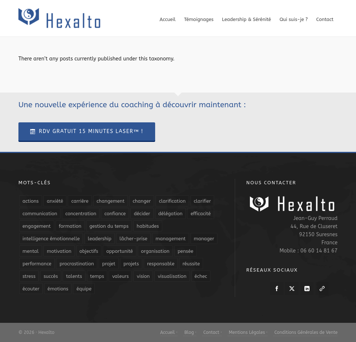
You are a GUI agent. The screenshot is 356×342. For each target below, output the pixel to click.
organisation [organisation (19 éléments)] (155, 251)
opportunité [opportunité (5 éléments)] (119, 251)
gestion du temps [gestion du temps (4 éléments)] (109, 226)
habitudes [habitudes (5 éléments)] (148, 226)
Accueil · (169, 332)
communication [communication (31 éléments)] (39, 213)
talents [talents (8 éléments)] (74, 276)
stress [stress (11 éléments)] (28, 276)
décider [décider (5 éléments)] (142, 213)
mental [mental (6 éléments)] (30, 251)
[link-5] (322, 288)
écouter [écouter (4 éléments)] (30, 289)
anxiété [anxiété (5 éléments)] (55, 201)
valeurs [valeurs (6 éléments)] (120, 276)
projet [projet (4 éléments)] (108, 263)
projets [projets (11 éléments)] (131, 263)
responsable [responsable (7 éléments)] (160, 263)
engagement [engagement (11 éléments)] (36, 226)
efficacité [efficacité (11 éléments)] (201, 213)
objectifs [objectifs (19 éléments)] (89, 251)
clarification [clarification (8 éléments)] (172, 201)
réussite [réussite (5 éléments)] (191, 263)
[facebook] (276, 288)
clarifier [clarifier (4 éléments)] (202, 201)
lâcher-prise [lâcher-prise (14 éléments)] (133, 238)
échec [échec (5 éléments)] (201, 276)
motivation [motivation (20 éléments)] (59, 251)
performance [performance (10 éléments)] (36, 263)
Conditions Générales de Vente (305, 332)
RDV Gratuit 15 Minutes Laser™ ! (86, 131)
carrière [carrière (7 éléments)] (79, 201)
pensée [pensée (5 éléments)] (185, 251)
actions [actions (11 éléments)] (30, 201)
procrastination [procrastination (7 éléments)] (76, 263)
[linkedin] (307, 288)
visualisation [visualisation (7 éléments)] (172, 276)
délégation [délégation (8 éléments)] (170, 213)
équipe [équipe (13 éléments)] (83, 289)
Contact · (212, 332)
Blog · (189, 332)
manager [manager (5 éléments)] (204, 238)
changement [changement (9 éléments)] (111, 201)
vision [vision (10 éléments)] (143, 276)
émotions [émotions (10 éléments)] (58, 289)
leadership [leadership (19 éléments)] (99, 238)
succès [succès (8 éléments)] (50, 276)
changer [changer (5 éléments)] (142, 201)
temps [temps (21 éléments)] (97, 276)
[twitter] (292, 288)
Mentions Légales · (247, 332)
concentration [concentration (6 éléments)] (80, 213)
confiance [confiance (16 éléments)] (115, 213)
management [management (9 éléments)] (171, 238)
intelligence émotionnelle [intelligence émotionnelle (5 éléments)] (51, 238)
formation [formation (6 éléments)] (70, 226)
